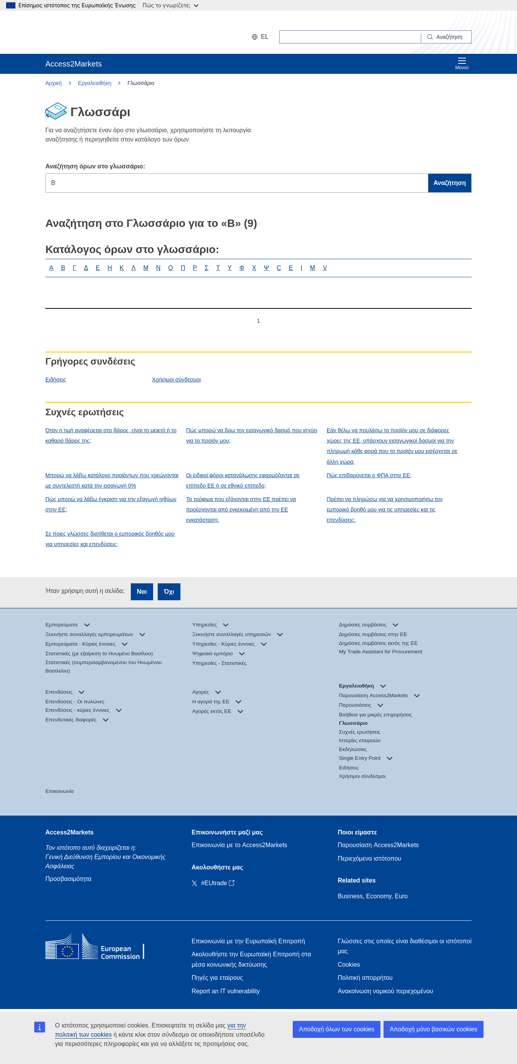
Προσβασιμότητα (68, 879)
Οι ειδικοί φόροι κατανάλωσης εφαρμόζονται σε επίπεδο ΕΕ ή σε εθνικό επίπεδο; (243, 480)
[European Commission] (95, 32)
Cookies (349, 964)
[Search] (446, 36)
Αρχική (53, 83)
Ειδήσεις (55, 379)
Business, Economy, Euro (373, 896)
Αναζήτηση (450, 183)
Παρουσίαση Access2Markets (378, 845)
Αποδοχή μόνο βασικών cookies (433, 1029)
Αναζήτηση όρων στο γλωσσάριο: (95, 166)
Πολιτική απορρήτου (365, 977)
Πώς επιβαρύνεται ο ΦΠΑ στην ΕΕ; (369, 475)
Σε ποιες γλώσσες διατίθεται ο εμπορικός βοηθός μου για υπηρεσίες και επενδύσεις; (109, 539)
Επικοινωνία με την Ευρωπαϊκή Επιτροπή (248, 941)
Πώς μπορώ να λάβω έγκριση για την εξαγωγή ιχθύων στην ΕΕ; (111, 504)
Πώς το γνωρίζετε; (170, 5)
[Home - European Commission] (101, 948)
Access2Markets (69, 832)
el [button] (260, 36)
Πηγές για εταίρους (217, 977)
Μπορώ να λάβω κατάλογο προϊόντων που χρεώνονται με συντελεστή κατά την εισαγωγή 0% (111, 480)
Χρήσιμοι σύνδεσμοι (176, 379)
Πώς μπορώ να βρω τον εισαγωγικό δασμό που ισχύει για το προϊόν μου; (251, 435)
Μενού (462, 63)
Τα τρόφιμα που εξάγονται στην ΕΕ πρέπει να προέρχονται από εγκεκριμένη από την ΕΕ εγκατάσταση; (241, 509)
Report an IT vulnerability (226, 991)
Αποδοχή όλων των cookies (336, 1029)
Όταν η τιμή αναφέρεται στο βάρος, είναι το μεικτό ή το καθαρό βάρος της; (111, 435)
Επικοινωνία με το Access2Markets (239, 845)
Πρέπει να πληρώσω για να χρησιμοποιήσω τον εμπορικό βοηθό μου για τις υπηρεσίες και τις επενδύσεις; (384, 509)
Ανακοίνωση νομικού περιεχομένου (385, 991)
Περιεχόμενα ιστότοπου (369, 858)
